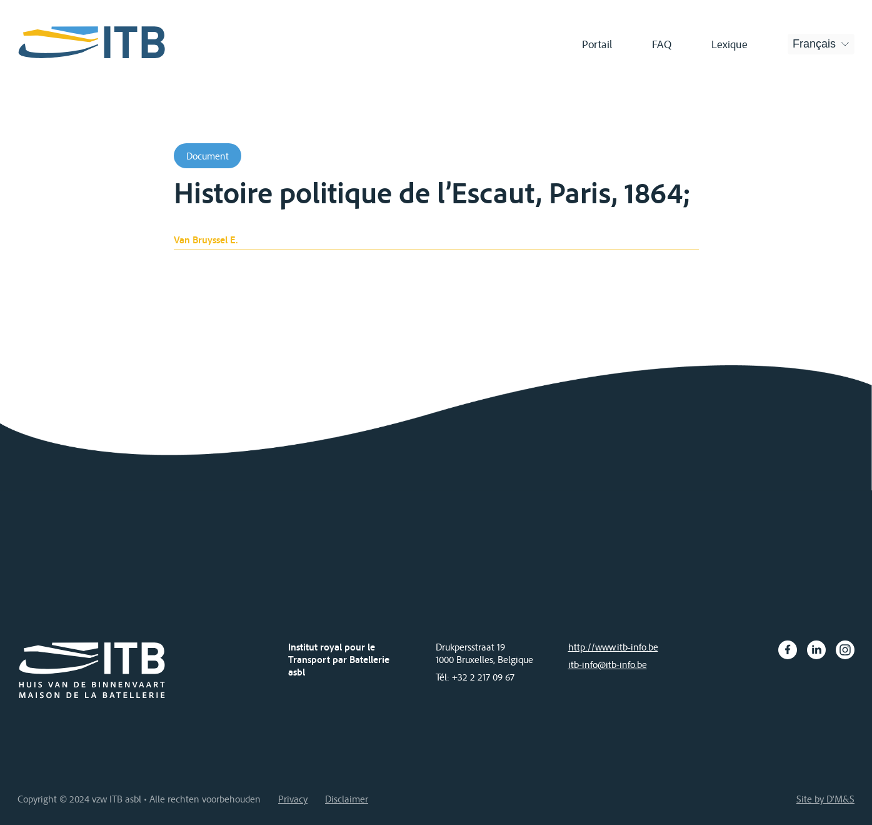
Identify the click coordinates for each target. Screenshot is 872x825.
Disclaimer (346, 798)
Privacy (293, 798)
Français (814, 44)
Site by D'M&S (825, 798)
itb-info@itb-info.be (607, 664)
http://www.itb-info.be (613, 646)
